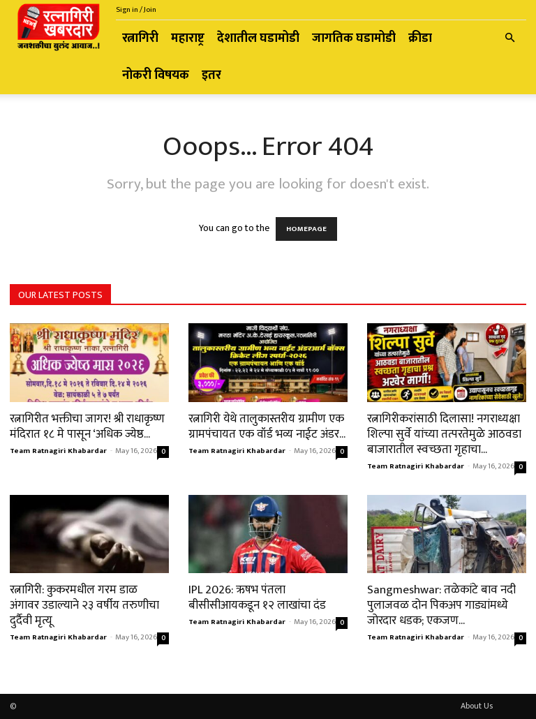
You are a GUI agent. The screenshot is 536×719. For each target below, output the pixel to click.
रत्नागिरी (140, 38)
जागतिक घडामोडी (354, 38)
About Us (477, 705)
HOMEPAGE (306, 229)
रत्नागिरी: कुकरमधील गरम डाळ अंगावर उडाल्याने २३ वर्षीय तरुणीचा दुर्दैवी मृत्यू (84, 605)
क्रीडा (420, 38)
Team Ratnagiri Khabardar (58, 451)
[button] (509, 39)
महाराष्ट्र (187, 38)
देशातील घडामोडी (258, 38)
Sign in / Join (136, 9)
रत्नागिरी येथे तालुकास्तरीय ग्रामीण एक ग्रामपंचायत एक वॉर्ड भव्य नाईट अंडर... (266, 426)
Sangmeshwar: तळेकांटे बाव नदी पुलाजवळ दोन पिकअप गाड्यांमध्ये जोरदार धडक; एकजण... (441, 605)
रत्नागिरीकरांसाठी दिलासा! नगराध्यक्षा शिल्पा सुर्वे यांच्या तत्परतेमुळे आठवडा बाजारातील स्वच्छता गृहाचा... (444, 434)
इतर (211, 75)
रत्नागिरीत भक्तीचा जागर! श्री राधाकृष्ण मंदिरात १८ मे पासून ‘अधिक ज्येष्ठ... (87, 426)
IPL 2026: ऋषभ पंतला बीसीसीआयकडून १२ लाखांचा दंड (257, 597)
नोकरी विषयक (155, 75)
